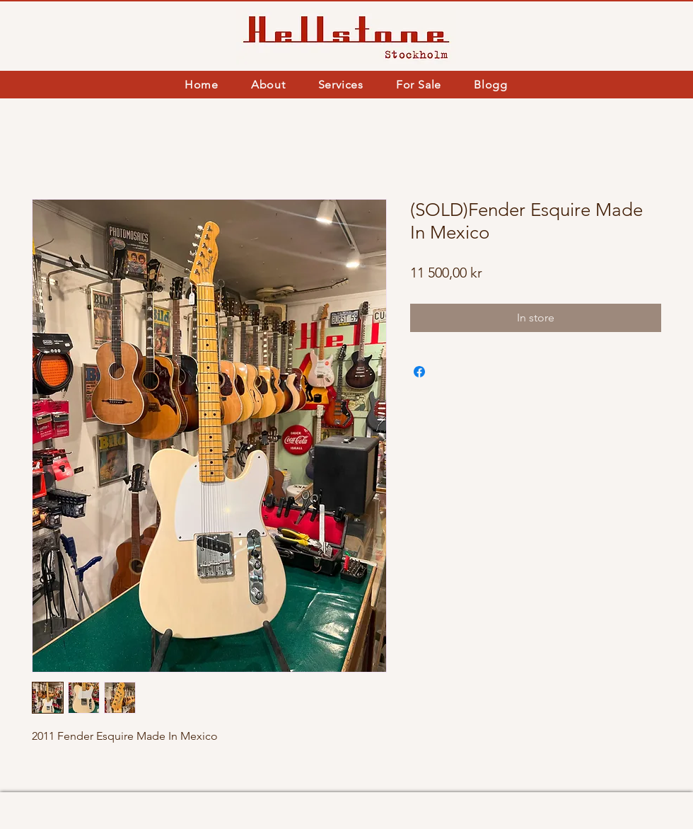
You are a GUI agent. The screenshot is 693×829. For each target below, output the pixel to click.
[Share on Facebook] (419, 371)
